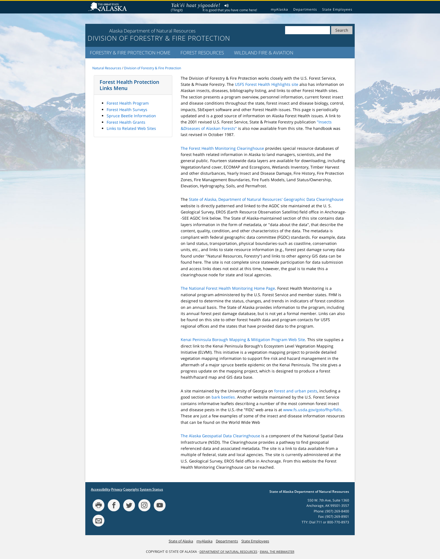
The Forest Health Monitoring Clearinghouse (222, 148)
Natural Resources (106, 68)
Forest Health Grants (126, 122)
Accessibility (100, 489)
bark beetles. (224, 397)
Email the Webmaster (277, 552)
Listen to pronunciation (226, 6)
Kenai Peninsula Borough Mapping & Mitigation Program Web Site (243, 339)
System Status (151, 489)
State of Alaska (108, 7)
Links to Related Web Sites (131, 128)
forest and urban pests (295, 391)
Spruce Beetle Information (131, 115)
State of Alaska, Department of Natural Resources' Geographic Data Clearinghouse (266, 199)
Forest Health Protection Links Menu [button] (129, 85)
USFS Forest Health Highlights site (266, 84)
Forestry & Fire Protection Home (130, 52)
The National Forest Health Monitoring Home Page (228, 288)
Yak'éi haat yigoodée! (195, 5)
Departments (305, 9)
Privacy (116, 489)
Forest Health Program (128, 103)
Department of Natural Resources (228, 552)
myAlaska (279, 9)
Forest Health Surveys (127, 109)
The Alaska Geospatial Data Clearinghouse (220, 435)
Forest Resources (202, 52)
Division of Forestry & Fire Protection (152, 68)
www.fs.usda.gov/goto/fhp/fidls (312, 409)
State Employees (337, 9)
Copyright (131, 489)
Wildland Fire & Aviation (263, 52)
